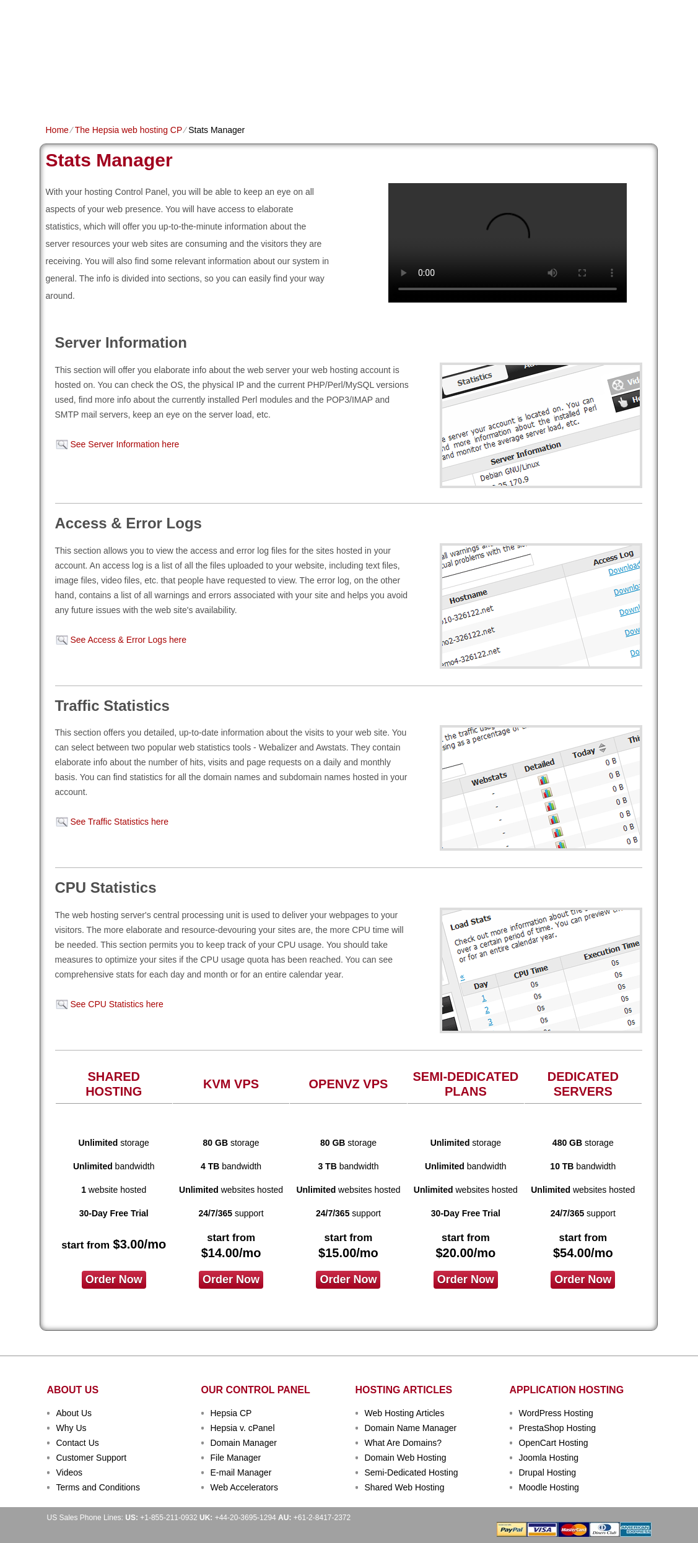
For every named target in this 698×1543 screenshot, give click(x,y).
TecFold (92, 31)
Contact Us (77, 1443)
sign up (590, 47)
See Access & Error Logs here (129, 640)
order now (113, 1279)
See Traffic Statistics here (119, 822)
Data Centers (427, 90)
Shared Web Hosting (405, 1487)
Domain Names (188, 90)
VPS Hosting (259, 90)
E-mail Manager (241, 1472)
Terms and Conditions (98, 1487)
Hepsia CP (231, 1413)
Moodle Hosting (549, 1487)
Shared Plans (113, 90)
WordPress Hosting (556, 1413)
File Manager (236, 1458)
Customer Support (91, 1458)
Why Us (71, 1428)
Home (58, 90)
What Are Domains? (403, 1443)
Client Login (286, 9)
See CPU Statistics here (117, 1004)
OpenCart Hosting (553, 1443)
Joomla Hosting (549, 1458)
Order (484, 90)
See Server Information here (125, 444)
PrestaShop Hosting (557, 1428)
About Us (74, 1413)
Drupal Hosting (548, 1472)
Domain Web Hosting (406, 1458)
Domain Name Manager (411, 1428)
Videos (69, 1472)
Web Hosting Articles (405, 1413)
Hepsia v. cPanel (243, 1428)
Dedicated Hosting (342, 90)
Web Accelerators (244, 1487)
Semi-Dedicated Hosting (411, 1472)
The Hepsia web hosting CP (128, 130)
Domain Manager (244, 1443)
